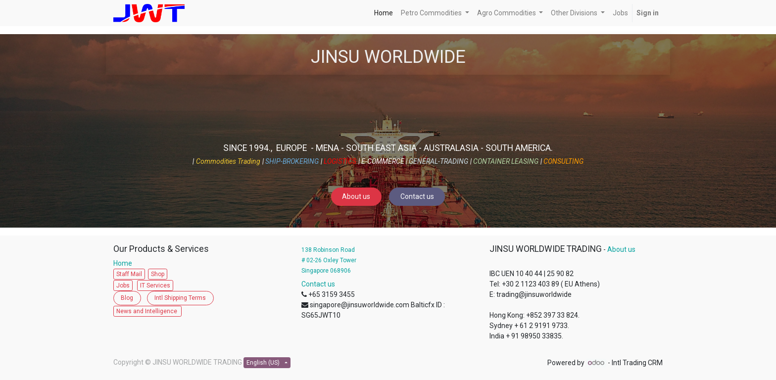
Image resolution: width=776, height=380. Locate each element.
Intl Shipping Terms (180, 297)
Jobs (123, 285)
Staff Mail (129, 274)
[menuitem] (383, 13)
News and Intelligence (147, 311)
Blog (127, 297)
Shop (157, 274)
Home (125, 263)
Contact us (417, 196)
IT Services (155, 285)
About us (356, 196)
